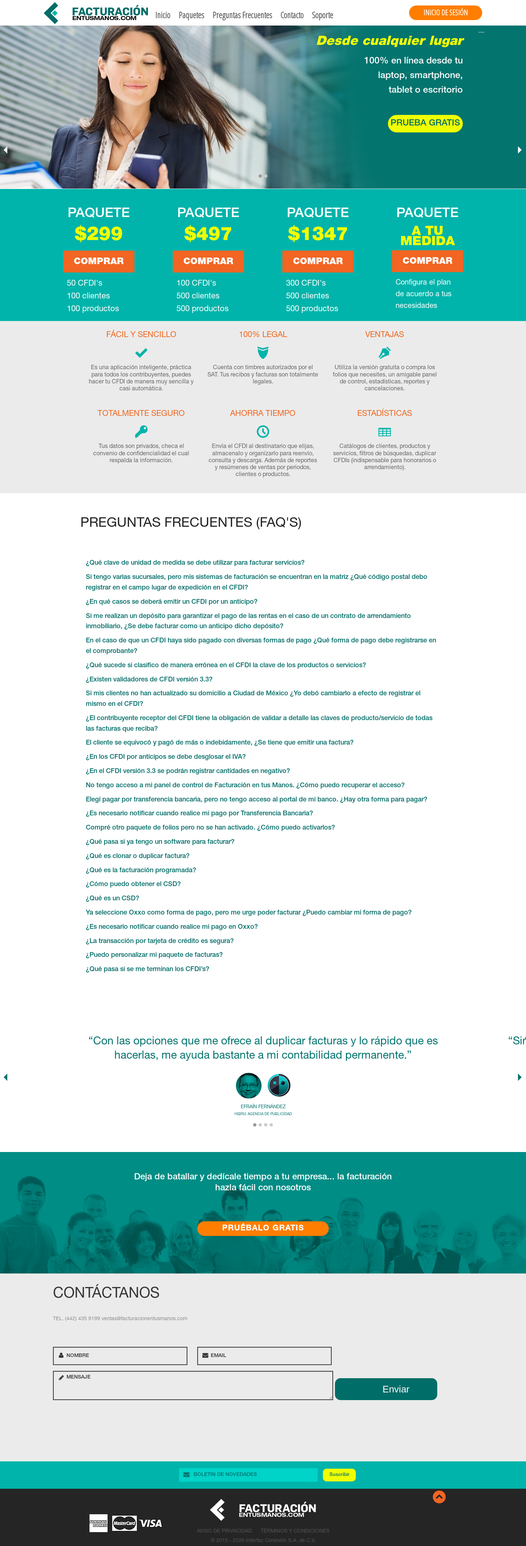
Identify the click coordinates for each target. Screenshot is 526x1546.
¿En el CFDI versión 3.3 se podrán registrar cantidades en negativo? (188, 771)
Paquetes (191, 15)
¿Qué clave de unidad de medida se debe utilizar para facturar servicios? (195, 563)
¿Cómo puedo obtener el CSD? (133, 884)
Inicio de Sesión (445, 13)
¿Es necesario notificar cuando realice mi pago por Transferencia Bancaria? (199, 814)
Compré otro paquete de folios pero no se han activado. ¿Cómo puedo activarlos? (210, 828)
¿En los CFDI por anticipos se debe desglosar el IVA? (166, 757)
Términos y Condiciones (295, 1531)
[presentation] (108, 1420)
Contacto (292, 15)
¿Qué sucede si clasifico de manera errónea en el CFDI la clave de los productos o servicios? (226, 665)
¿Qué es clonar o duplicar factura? (138, 856)
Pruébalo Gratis (263, 1229)
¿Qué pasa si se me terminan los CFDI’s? (147, 969)
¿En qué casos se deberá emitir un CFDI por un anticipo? (172, 602)
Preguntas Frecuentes (242, 15)
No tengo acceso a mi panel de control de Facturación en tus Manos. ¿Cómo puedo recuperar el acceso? (245, 785)
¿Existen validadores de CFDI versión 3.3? (149, 680)
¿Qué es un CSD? (112, 899)
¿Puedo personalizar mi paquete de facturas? (154, 955)
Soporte (322, 15)
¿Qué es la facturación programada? (141, 870)
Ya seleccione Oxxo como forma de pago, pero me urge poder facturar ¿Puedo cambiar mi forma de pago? (249, 913)
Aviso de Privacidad (224, 1531)
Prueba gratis (425, 123)
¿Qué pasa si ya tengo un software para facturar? (160, 842)
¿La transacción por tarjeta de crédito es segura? (160, 941)
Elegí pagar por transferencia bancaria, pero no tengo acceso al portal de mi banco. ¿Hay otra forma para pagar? (256, 800)
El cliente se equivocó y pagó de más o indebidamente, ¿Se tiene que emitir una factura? (220, 743)
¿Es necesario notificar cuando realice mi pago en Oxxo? (172, 927)
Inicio (162, 15)
